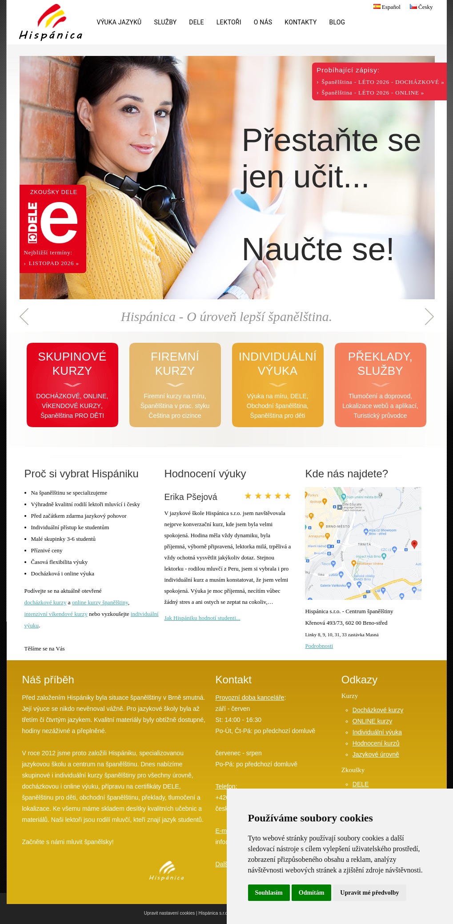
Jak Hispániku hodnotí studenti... (202, 618)
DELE (196, 22)
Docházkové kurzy (378, 710)
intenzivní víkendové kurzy (56, 614)
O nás (263, 22)
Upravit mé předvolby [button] (369, 892)
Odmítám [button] (312, 892)
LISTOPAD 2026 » (54, 263)
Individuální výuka (377, 732)
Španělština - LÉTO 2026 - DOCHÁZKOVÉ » (382, 82)
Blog (337, 22)
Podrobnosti (319, 645)
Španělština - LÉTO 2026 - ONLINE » (372, 92)
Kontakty (301, 22)
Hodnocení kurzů (376, 743)
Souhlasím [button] (269, 892)
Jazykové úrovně (376, 754)
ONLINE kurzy (372, 721)
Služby (165, 22)
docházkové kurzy (45, 602)
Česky (420, 7)
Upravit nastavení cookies (169, 913)
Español (386, 7)
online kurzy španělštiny (100, 602)
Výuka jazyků (119, 22)
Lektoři (228, 22)
